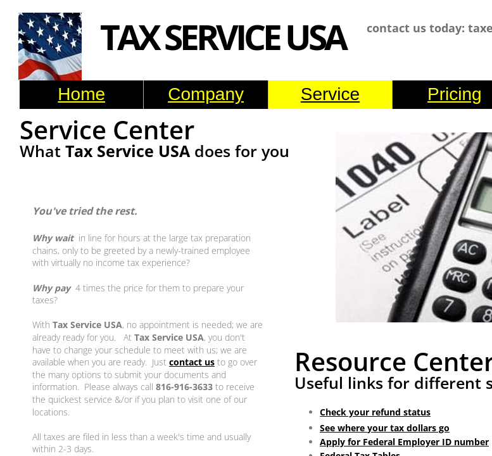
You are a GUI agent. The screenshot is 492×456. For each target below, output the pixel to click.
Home (81, 94)
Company (206, 94)
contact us (192, 362)
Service (330, 94)
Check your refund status (375, 412)
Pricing (454, 94)
